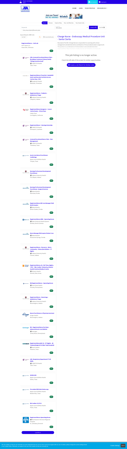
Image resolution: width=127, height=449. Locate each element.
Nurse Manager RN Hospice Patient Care (42, 233)
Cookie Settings (114, 445)
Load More (38, 432)
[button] (102, 27)
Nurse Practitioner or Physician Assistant (42, 313)
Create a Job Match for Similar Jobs (81, 65)
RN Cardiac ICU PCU (36, 403)
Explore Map (58, 23)
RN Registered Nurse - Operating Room (41, 283)
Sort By (23, 37)
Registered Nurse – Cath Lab (30, 43)
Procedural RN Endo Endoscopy (39, 389)
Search (44, 23)
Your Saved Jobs (80, 23)
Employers (102, 2)
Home (74, 8)
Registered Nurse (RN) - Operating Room (42, 219)
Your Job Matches (69, 23)
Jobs (81, 8)
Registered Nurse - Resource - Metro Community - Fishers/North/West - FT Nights (41, 249)
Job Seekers (93, 2)
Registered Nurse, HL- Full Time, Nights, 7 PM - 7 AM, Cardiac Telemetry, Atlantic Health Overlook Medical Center (42, 267)
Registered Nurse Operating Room (40, 417)
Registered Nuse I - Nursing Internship (41, 125)
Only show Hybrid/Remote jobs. (31, 30)
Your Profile (90, 8)
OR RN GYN (33, 375)
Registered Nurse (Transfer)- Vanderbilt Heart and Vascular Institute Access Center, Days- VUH (41, 77)
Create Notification (48, 37)
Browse (51, 23)
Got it (123, 445)
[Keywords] (38, 27)
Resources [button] (101, 8)
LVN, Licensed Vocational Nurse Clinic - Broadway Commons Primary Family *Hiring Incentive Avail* (41, 59)
